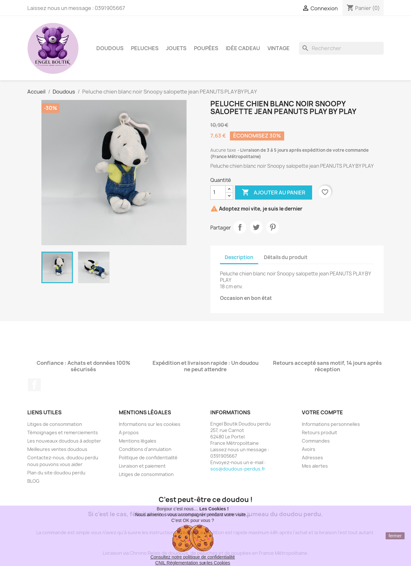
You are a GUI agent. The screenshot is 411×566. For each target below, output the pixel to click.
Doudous (110, 48)
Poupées (206, 48)
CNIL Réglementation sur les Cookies (192, 562)
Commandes (316, 441)
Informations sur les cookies (149, 424)
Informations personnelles (331, 424)
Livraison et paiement (142, 466)
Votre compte (322, 412)
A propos (129, 432)
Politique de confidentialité (148, 457)
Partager (239, 227)
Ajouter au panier (273, 192)
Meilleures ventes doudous (57, 449)
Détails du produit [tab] (286, 257)
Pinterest (272, 227)
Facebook (34, 384)
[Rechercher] (341, 48)
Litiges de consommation (54, 424)
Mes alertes (315, 466)
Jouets (176, 48)
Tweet (256, 227)
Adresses (312, 457)
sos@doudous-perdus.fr (237, 469)
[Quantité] (218, 192)
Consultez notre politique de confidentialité (192, 557)
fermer (395, 535)
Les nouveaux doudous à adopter (64, 441)
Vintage (278, 48)
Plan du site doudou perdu (56, 473)
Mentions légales (137, 441)
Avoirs (308, 449)
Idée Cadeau (243, 48)
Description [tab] (239, 257)
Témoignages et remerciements (62, 432)
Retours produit (319, 432)
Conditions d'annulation (145, 449)
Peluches (145, 48)
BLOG (33, 481)
